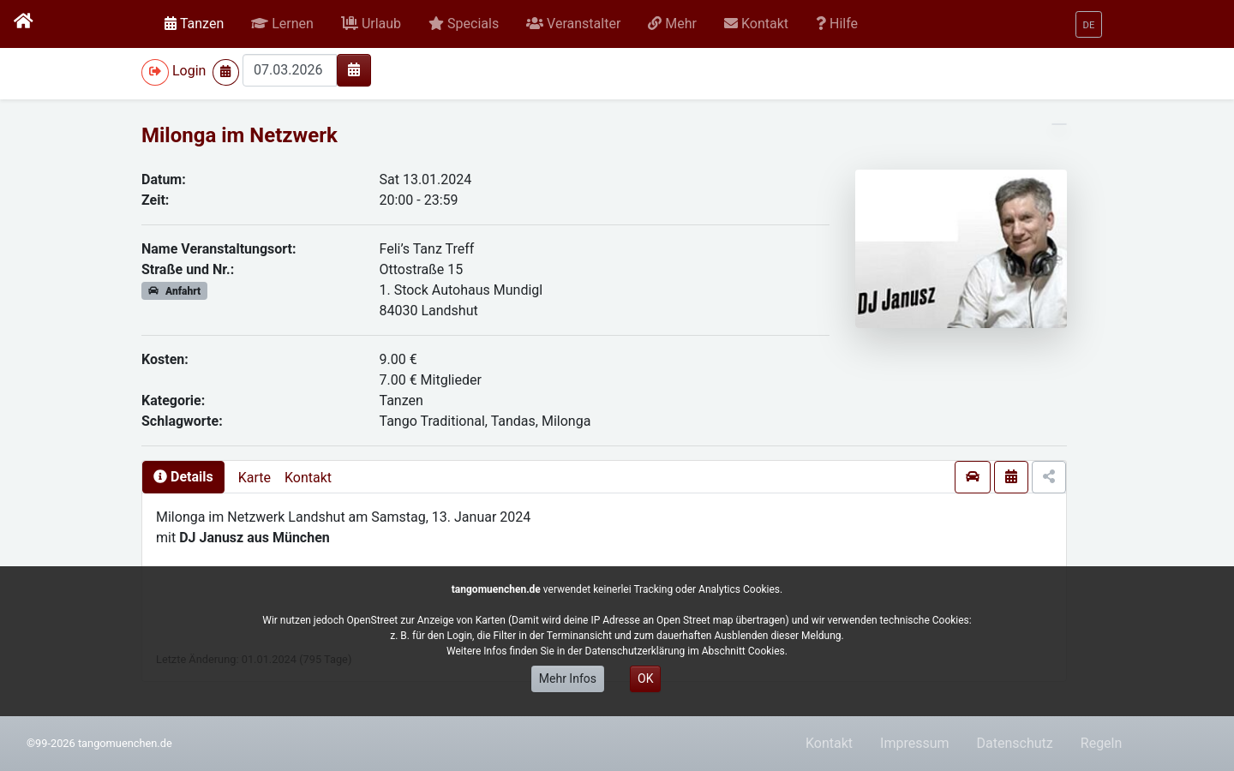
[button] (282, 24)
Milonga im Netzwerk (239, 135)
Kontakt (308, 477)
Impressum (914, 743)
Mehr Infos (567, 678)
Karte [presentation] (254, 477)
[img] (354, 69)
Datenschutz (1015, 743)
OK (645, 678)
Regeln (1102, 743)
